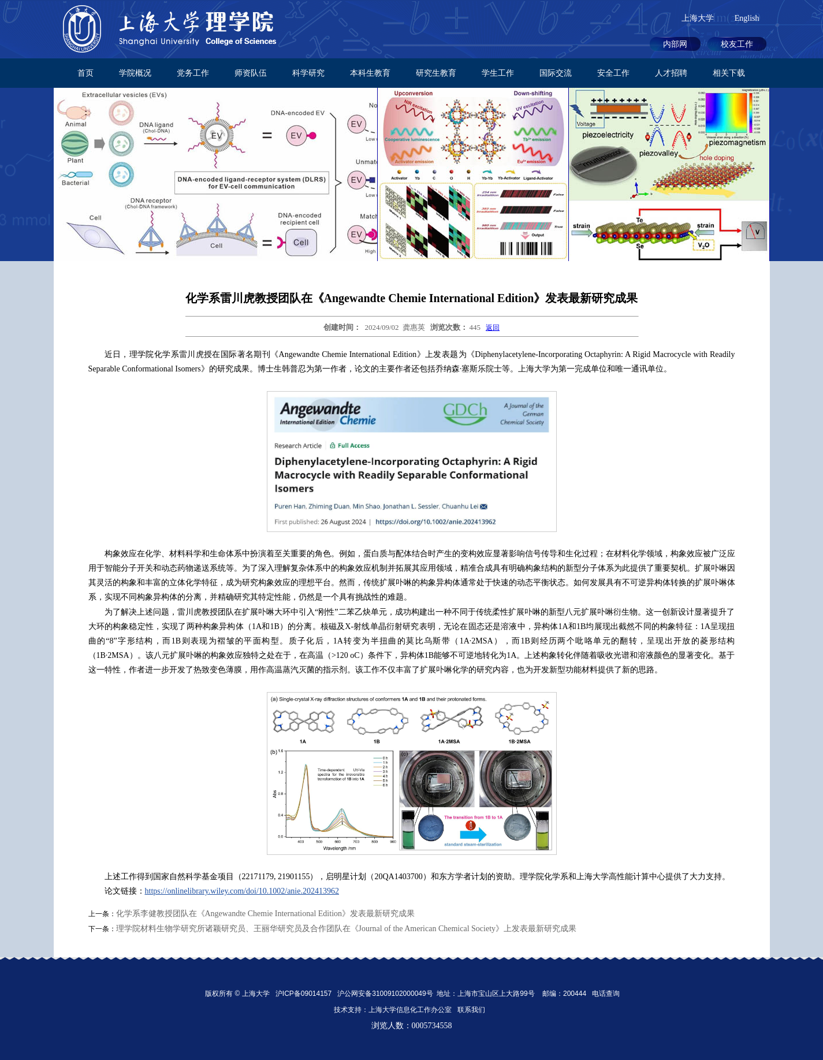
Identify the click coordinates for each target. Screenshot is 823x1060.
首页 (85, 73)
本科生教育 (370, 73)
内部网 (675, 44)
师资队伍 (250, 73)
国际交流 (555, 73)
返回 (493, 327)
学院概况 (135, 73)
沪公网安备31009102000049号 (385, 994)
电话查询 (606, 994)
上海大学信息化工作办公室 (412, 1010)
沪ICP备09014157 (304, 994)
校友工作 (737, 44)
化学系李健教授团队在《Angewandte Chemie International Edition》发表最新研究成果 (265, 913)
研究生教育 (436, 73)
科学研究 (308, 73)
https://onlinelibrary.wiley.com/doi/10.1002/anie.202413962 (242, 891)
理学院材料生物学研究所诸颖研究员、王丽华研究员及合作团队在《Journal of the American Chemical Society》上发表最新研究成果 (346, 928)
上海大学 (698, 18)
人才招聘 (671, 73)
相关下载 (729, 73)
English (747, 18)
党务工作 (193, 73)
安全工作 (613, 73)
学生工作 (498, 73)
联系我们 (472, 1010)
